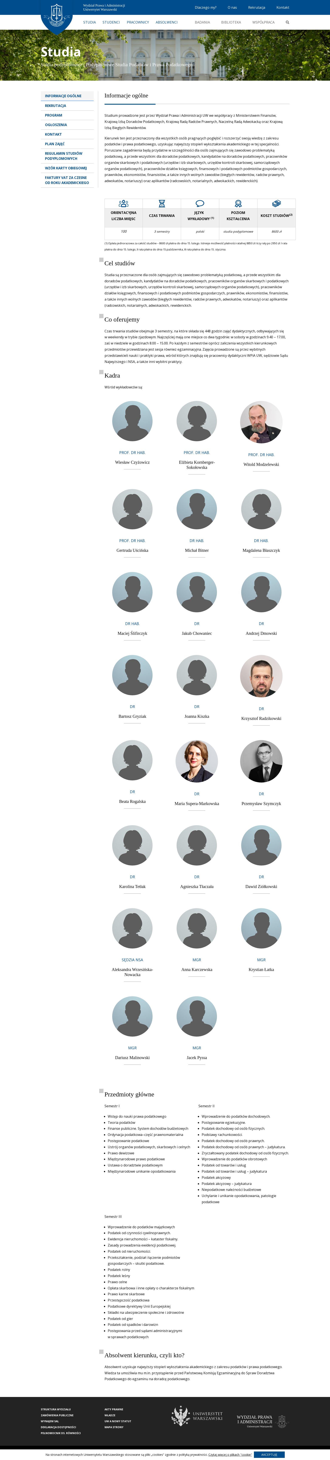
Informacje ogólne (63, 96)
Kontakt (282, 7)
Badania (202, 22)
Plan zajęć (55, 144)
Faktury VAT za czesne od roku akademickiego (67, 180)
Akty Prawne (114, 1409)
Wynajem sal (50, 1421)
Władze (110, 1415)
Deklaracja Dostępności (58, 1427)
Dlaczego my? (206, 7)
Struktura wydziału (56, 1409)
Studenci (111, 22)
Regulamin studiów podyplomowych (63, 156)
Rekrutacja (256, 7)
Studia (89, 22)
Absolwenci (167, 22)
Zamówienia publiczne (57, 1415)
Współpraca (263, 22)
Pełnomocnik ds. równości (61, 1433)
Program (53, 115)
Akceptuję (269, 1455)
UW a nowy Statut (118, 1421)
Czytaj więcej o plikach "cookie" (230, 1455)
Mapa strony (114, 1427)
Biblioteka (231, 22)
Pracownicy (138, 22)
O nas (232, 7)
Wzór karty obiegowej (66, 168)
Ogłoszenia (56, 124)
